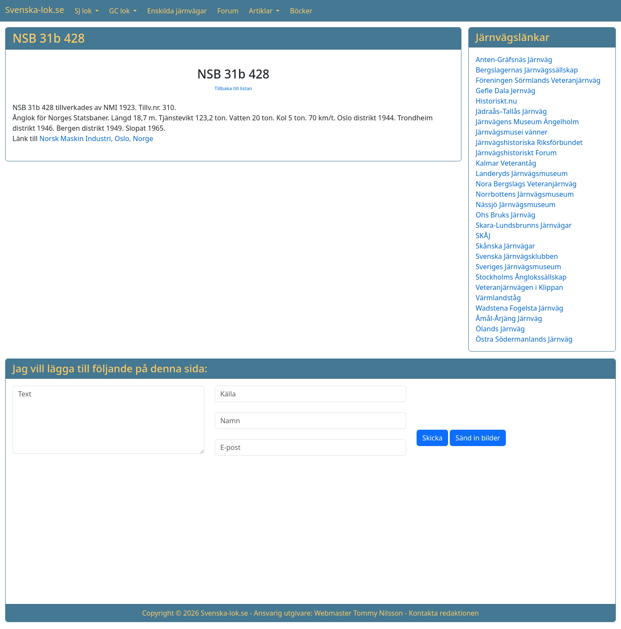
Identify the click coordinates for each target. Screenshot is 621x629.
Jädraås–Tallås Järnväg (511, 111)
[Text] (108, 420)
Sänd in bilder (477, 438)
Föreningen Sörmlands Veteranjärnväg (538, 80)
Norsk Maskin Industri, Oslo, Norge (96, 138)
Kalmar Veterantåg (506, 163)
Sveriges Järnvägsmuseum (518, 266)
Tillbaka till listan (233, 88)
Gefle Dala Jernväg (505, 90)
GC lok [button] (120, 11)
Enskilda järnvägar (177, 11)
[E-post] (311, 447)
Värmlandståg (498, 297)
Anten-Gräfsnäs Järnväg (514, 59)
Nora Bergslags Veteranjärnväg (526, 184)
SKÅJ (483, 235)
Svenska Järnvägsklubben (517, 256)
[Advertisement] (310, 536)
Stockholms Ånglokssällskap (521, 277)
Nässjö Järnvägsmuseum (515, 204)
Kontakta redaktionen (444, 613)
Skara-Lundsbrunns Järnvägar (524, 225)
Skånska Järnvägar (505, 246)
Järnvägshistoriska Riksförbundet (529, 142)
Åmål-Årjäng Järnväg (509, 318)
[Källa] (311, 394)
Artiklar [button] (261, 11)
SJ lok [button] (84, 11)
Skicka (432, 438)
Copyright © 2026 (170, 613)
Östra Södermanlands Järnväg (524, 339)
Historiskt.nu (496, 101)
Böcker (301, 11)
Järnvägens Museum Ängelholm (527, 121)
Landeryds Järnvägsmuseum (522, 173)
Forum (227, 11)
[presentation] (482, 402)
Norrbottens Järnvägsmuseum (525, 194)
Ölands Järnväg (500, 328)
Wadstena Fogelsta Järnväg (519, 308)
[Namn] (311, 420)
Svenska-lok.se (34, 10)
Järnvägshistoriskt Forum (516, 152)
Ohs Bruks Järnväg (505, 215)
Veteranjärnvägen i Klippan (519, 287)
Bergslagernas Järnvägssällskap (527, 70)
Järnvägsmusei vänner (512, 132)
